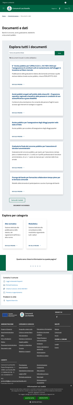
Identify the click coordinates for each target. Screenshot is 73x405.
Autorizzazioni (41, 352)
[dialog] (36, 394)
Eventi (57, 347)
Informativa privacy (42, 374)
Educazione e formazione (44, 329)
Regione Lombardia (8, 2)
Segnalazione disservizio (26, 371)
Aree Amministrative (7, 332)
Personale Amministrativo (9, 345)
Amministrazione (13, 16)
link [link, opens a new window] (53, 394)
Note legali (40, 377)
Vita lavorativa (23, 336)
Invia (59, 53)
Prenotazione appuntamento (23, 366)
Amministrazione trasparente (42, 366)
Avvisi (56, 336)
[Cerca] (69, 8)
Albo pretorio (41, 371)
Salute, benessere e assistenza (43, 348)
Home (4, 16)
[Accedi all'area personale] (65, 2)
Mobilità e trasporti (24, 351)
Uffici (2, 336)
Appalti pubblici (23, 342)
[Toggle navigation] (3, 8)
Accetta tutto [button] (29, 398)
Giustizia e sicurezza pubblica (43, 333)
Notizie (57, 329)
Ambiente (40, 344)
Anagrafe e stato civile (25, 329)
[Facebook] (59, 8)
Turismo (21, 348)
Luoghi (57, 344)
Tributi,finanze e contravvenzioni (42, 339)
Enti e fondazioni (6, 339)
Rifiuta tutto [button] (43, 398)
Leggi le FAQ (22, 374)
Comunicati (58, 332)
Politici (3, 342)
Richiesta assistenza (25, 377)
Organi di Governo (6, 329)
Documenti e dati (6, 348)
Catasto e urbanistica (25, 345)
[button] (36, 402)
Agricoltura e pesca (42, 356)
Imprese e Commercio (25, 339)
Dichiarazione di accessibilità (41, 381)
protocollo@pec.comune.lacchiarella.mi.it (13, 381)
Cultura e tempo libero (25, 332)
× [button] (71, 385)
